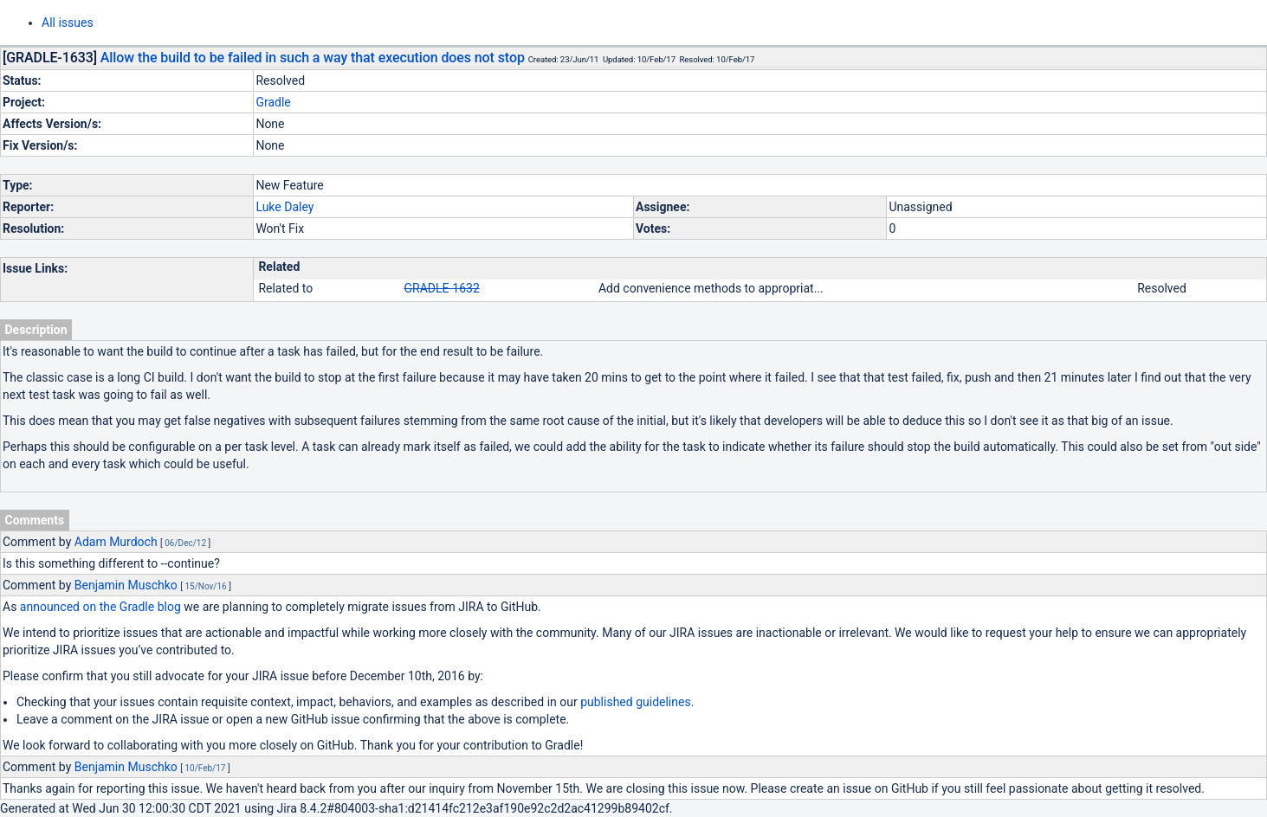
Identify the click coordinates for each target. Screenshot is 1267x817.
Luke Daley (284, 207)
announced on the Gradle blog (100, 607)
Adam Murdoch (116, 542)
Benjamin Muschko (126, 585)
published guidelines (635, 702)
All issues (68, 22)
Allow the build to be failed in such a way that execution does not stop (312, 57)
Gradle (272, 102)
